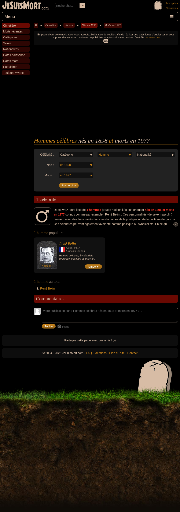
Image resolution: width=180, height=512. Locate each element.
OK (106, 40)
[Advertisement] (106, 105)
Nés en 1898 (89, 25)
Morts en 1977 (113, 25)
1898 (69, 248)
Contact (132, 353)
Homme (69, 25)
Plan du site (117, 353)
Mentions (101, 353)
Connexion (172, 8)
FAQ (89, 353)
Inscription (172, 3)
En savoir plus (153, 37)
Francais (71, 251)
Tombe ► (93, 266)
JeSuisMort (21, 5)
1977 (77, 248)
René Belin (67, 244)
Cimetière (50, 25)
